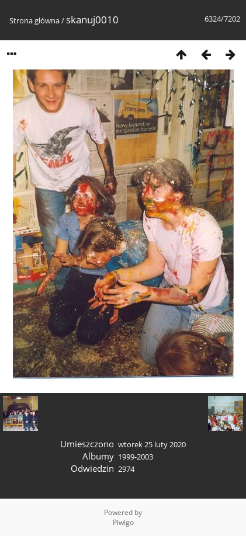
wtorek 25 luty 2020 (152, 444)
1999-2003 (135, 456)
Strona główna (34, 20)
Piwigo (123, 522)
